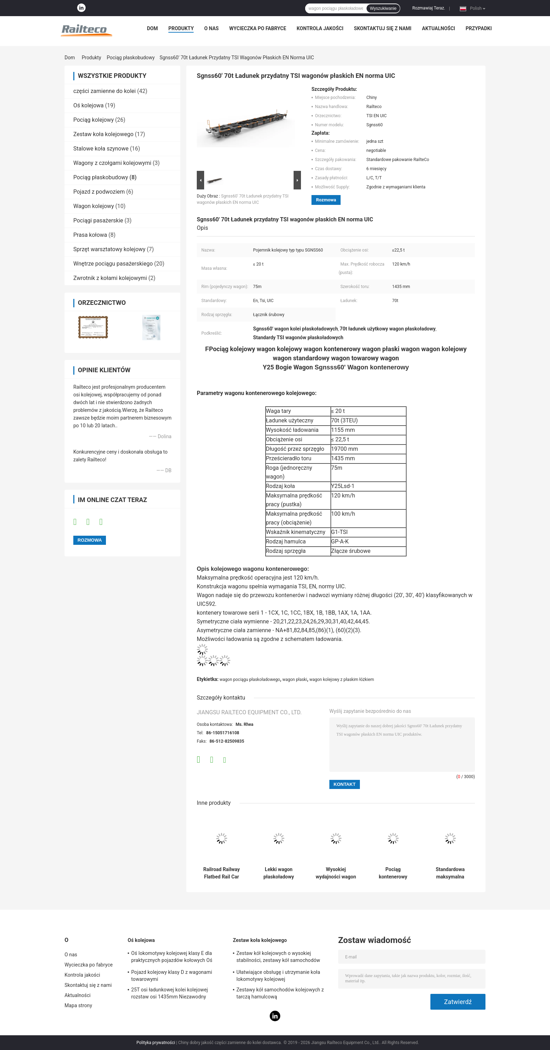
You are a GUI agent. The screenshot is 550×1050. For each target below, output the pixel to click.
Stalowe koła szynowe (100, 148)
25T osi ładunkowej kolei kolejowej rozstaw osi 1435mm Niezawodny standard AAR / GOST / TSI (169, 994)
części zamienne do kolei (104, 91)
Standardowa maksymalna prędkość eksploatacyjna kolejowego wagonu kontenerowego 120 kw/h (450, 873)
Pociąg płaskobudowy (131, 57)
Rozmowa (326, 199)
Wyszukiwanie (383, 8)
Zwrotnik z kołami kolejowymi (110, 278)
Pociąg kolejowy (93, 119)
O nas (211, 28)
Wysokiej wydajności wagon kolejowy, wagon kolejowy (336, 873)
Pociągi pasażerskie (98, 220)
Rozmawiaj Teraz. (428, 8)
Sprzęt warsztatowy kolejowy (109, 249)
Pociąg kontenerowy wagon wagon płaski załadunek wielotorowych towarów (393, 873)
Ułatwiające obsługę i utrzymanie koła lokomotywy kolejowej (278, 975)
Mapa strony (78, 1005)
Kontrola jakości (320, 28)
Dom (152, 28)
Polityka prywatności (155, 1042)
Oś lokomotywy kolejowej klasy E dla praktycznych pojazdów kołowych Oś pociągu (171, 957)
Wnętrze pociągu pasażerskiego (113, 263)
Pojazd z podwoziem (99, 191)
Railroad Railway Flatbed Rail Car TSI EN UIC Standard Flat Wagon (221, 873)
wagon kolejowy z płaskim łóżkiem (341, 679)
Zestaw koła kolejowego (103, 134)
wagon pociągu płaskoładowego (250, 679)
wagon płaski (294, 679)
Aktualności (438, 28)
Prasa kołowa (90, 235)
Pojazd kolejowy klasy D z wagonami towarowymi (171, 975)
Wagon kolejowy (93, 206)
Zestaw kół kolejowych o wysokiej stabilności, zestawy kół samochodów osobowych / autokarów (278, 957)
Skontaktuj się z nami (382, 28)
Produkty (181, 28)
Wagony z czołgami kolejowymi (112, 163)
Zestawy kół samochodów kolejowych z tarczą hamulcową (280, 993)
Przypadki (478, 28)
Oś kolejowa (88, 105)
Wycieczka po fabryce (257, 28)
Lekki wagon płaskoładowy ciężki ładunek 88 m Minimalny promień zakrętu (278, 873)
